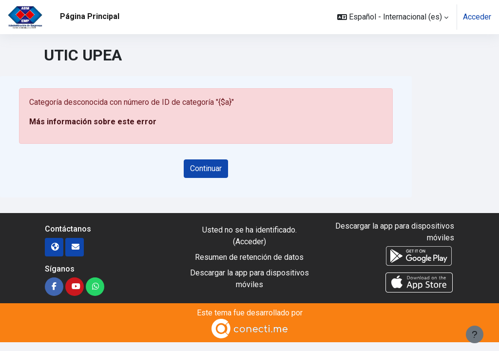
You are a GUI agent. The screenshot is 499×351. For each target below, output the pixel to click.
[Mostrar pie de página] (474, 334)
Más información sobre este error (92, 121)
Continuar (206, 168)
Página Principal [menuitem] (89, 16)
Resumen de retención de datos (249, 257)
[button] (393, 17)
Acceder (477, 16)
